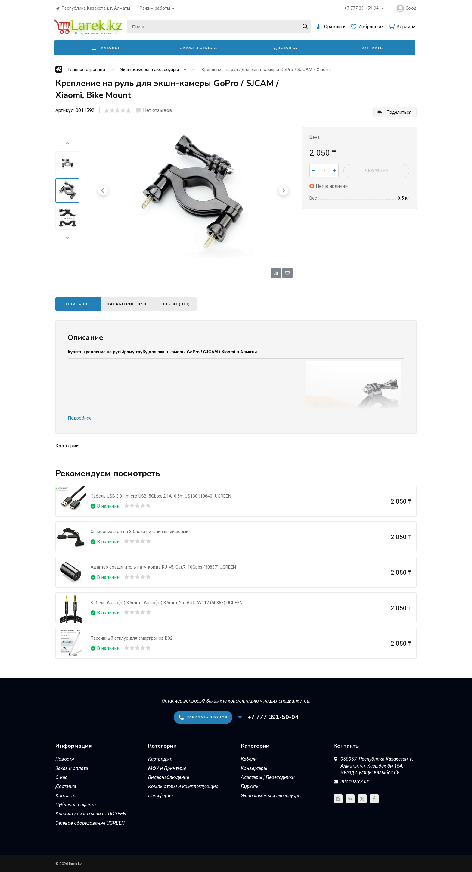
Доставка (285, 47)
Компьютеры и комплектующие (183, 786)
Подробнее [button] (80, 418)
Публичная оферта (75, 805)
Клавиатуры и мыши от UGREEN (90, 814)
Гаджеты (250, 786)
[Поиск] (219, 26)
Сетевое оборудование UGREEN (90, 823)
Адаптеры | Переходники (268, 777)
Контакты (372, 47)
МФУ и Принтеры (167, 768)
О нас (61, 777)
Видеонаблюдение (168, 777)
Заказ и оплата (198, 47)
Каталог (104, 47)
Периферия (160, 796)
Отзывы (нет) (175, 304)
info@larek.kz (354, 781)
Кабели (249, 759)
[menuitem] (67, 163)
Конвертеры (254, 768)
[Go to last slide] (67, 144)
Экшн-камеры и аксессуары (271, 796)
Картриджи (160, 759)
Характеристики (126, 304)
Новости (64, 759)
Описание (78, 304)
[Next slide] (67, 237)
